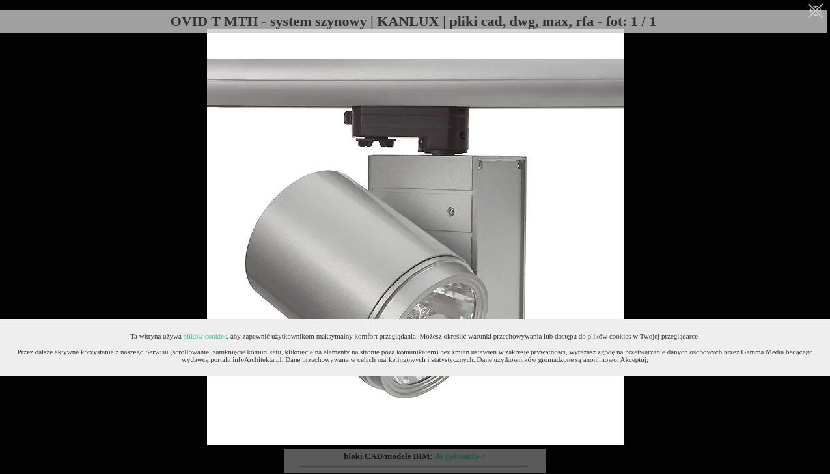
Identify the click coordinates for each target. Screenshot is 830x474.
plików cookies (205, 336)
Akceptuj (633, 359)
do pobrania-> (460, 456)
